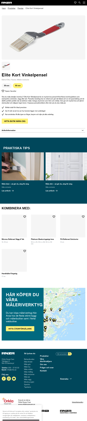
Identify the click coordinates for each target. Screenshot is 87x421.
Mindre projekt (29, 382)
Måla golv (27, 364)
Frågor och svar (47, 367)
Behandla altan (29, 359)
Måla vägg (27, 379)
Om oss (43, 364)
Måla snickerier (6, 187)
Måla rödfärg (28, 372)
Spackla (27, 384)
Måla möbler (28, 369)
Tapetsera (27, 387)
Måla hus (27, 367)
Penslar (21, 8)
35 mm (6, 85)
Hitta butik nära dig (14, 121)
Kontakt (43, 370)
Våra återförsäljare (46, 360)
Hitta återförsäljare (20, 329)
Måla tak (27, 377)
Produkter (12, 8)
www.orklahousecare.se (26, 404)
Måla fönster (28, 362)
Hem (4, 8)
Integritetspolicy (77, 402)
